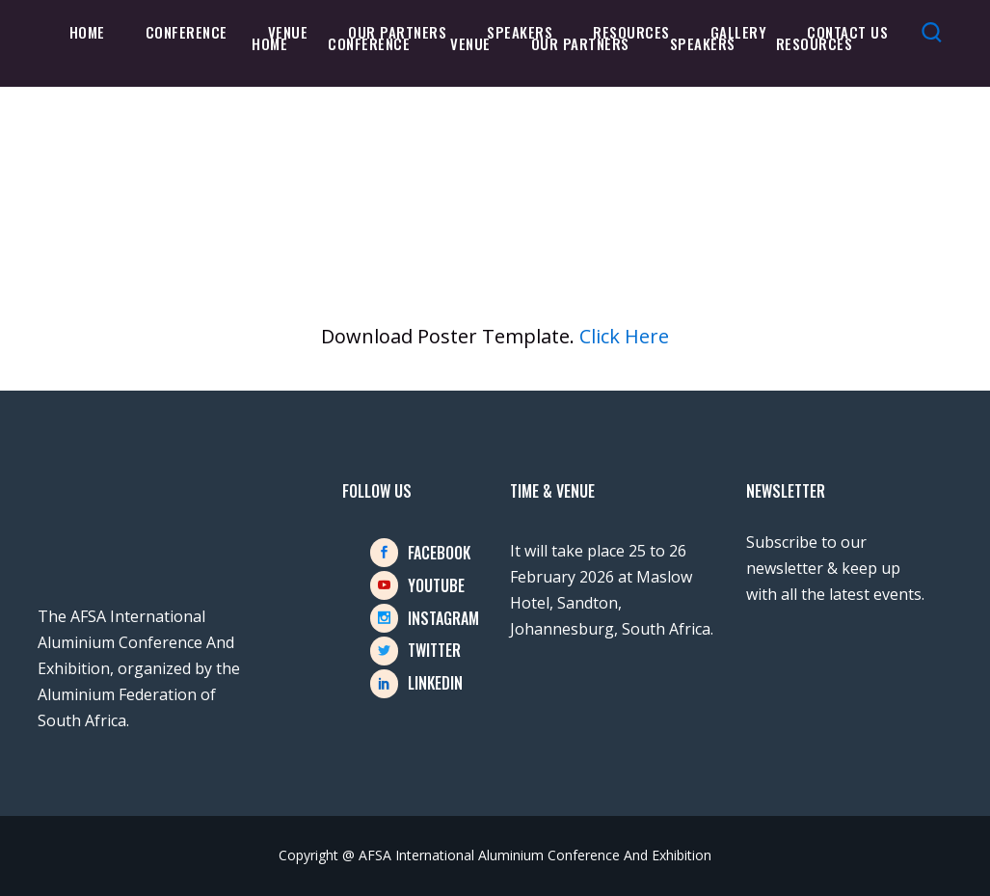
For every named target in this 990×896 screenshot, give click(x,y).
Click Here (624, 336)
